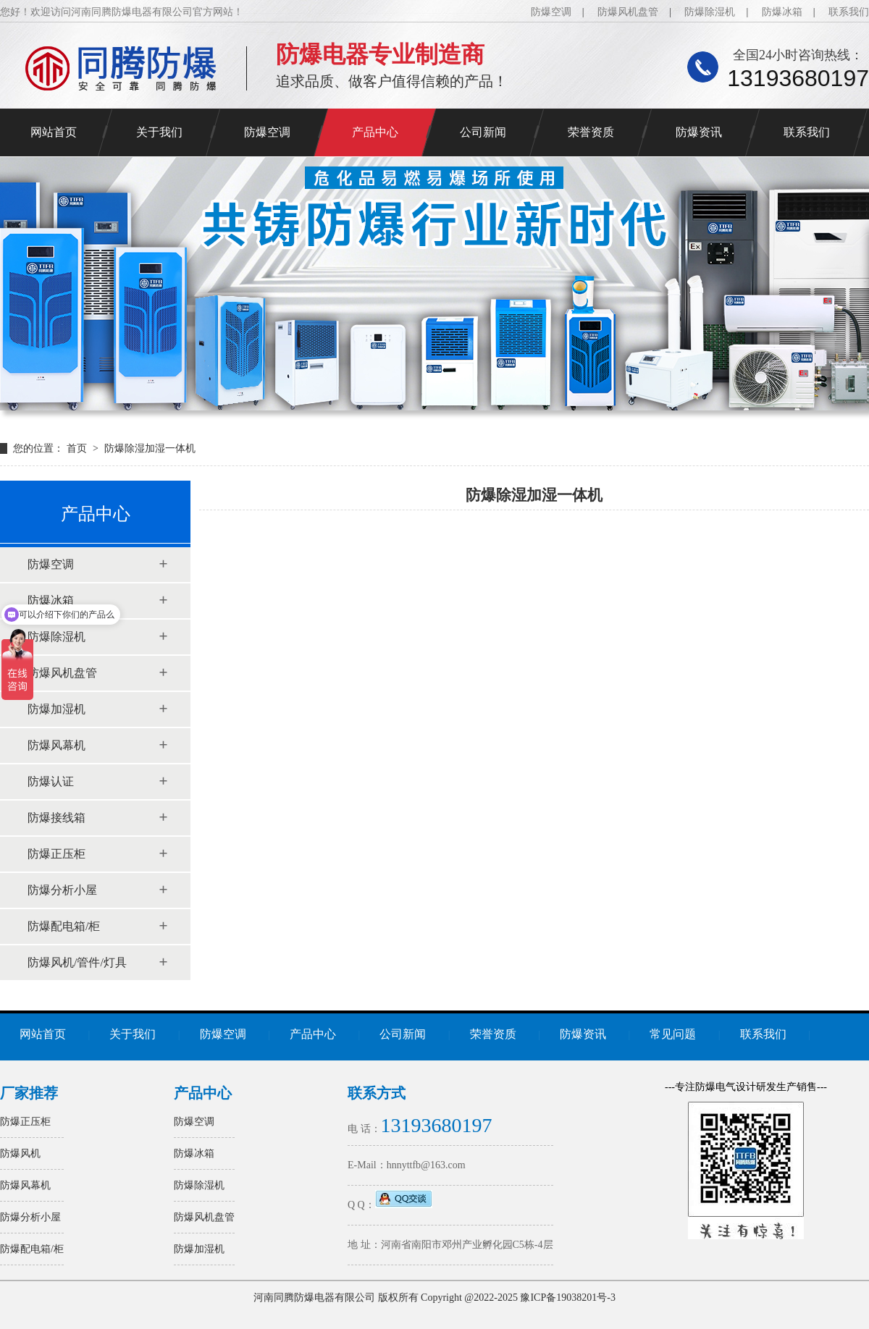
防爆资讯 (699, 132)
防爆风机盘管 (627, 12)
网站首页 (53, 132)
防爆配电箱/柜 (64, 926)
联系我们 (848, 12)
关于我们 (159, 132)
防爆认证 (51, 781)
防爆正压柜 (56, 854)
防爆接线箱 (56, 817)
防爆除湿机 (709, 12)
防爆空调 (551, 12)
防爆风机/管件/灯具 (77, 962)
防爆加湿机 (56, 709)
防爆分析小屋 (62, 890)
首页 (78, 448)
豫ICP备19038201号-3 (567, 1297)
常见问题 (673, 1034)
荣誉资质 (591, 132)
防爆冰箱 (782, 12)
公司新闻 (483, 132)
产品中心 (375, 132)
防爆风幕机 (56, 745)
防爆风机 (20, 1153)
